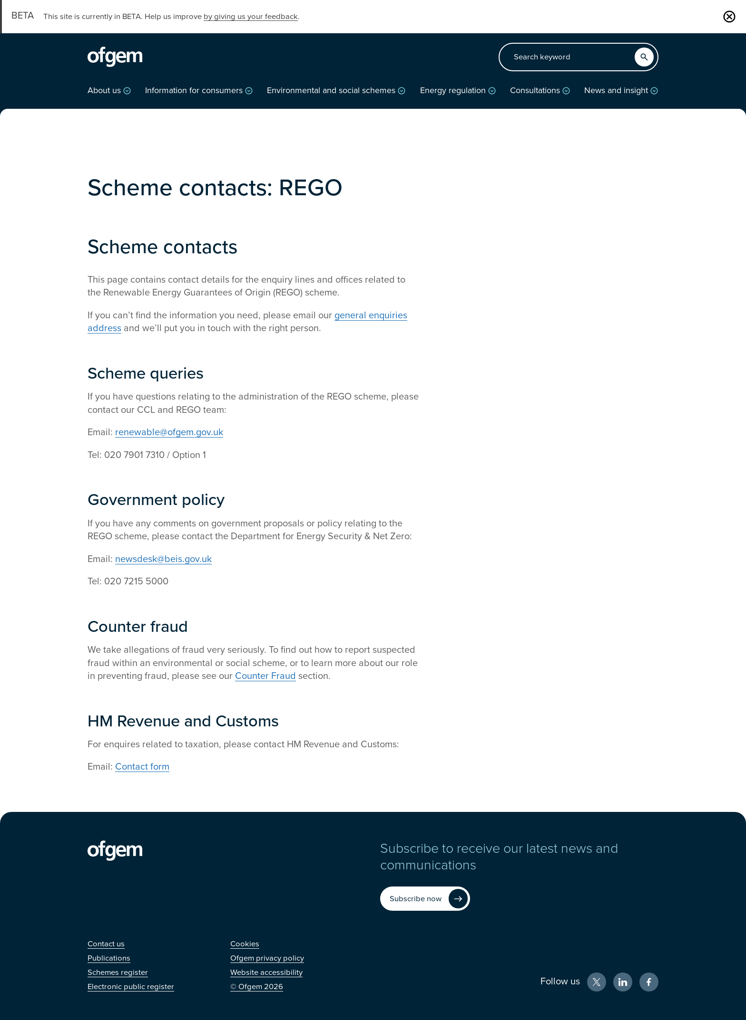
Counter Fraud (265, 676)
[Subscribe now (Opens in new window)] (425, 899)
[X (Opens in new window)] (596, 981)
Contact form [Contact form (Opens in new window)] (142, 766)
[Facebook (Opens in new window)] (648, 981)
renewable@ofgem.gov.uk (169, 432)
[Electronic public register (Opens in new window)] (131, 986)
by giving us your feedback (251, 16)
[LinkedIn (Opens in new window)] (622, 981)
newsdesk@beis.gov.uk (163, 559)
